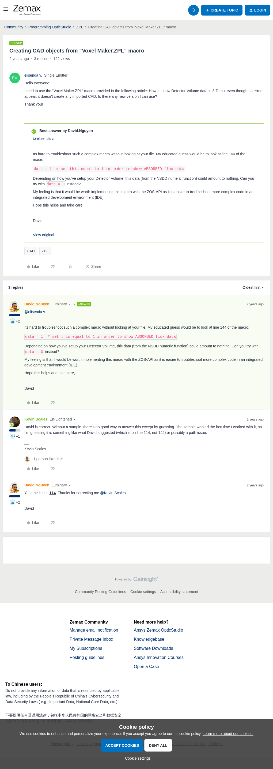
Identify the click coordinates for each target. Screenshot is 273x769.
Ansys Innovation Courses (159, 657)
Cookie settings (143, 592)
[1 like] (43, 459)
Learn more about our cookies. (228, 734)
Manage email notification (94, 630)
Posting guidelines (87, 657)
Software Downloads (153, 648)
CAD (31, 251)
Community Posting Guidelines (100, 592)
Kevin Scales (35, 419)
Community (13, 27)
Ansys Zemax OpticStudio (158, 630)
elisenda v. (33, 75)
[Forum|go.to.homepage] (27, 10)
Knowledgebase (149, 639)
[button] (6, 11)
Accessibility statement (179, 592)
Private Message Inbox (91, 639)
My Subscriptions (86, 648)
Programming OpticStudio (49, 27)
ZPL (79, 27)
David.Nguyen (36, 304)
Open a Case (146, 666)
